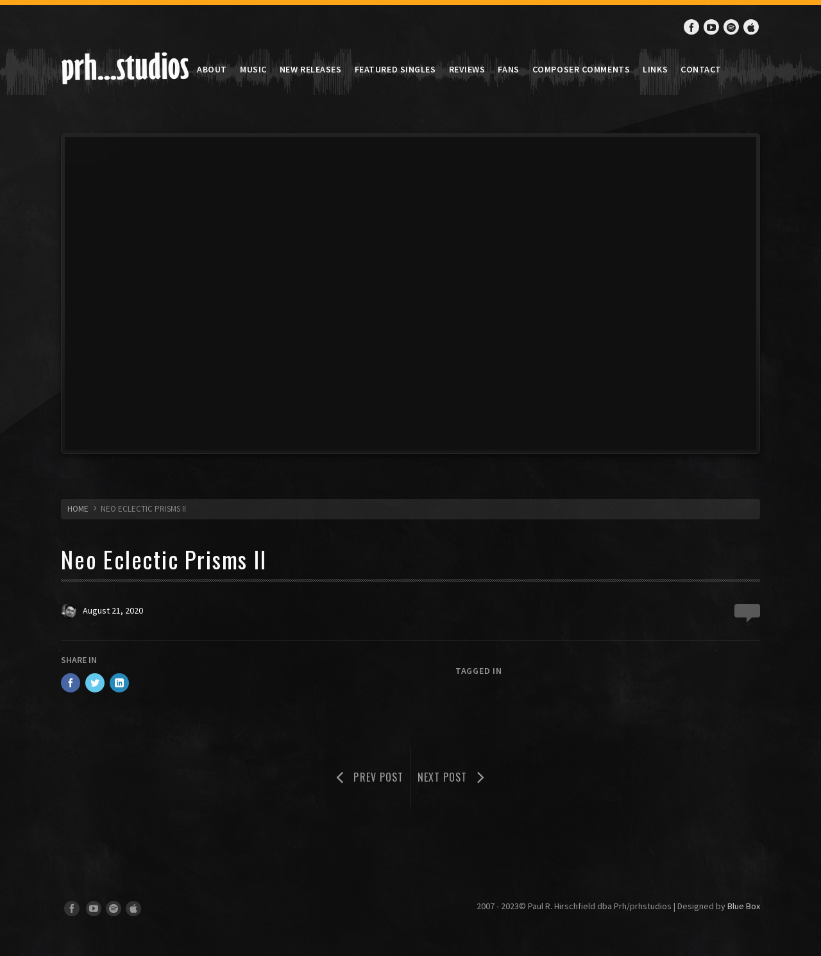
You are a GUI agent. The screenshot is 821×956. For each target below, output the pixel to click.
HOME (78, 508)
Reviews (467, 69)
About (212, 69)
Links (655, 69)
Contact (701, 69)
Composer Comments (581, 69)
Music (253, 69)
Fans (508, 69)
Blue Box (743, 906)
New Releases (311, 69)
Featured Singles (395, 69)
